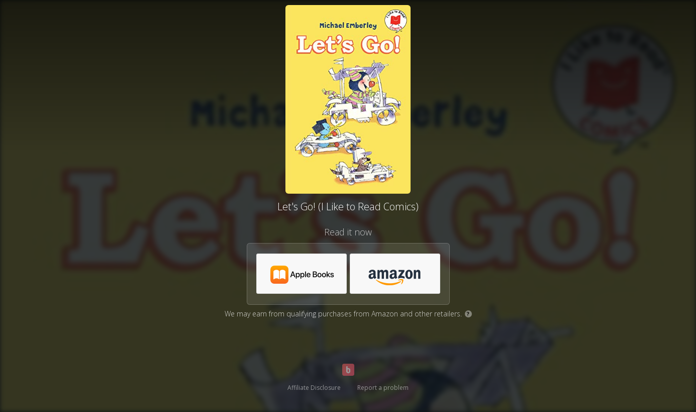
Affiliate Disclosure (314, 387)
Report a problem (383, 387)
